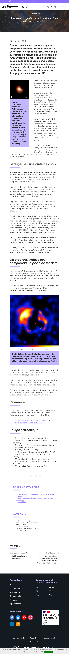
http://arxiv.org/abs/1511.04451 (29, 423)
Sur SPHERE (22, 502)
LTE (37, 591)
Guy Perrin (22, 526)
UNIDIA (51, 587)
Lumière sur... (36, 13)
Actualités (15, 546)
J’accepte (49, 652)
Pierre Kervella (23, 521)
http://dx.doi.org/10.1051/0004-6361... (31, 420)
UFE (50, 595)
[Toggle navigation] (63, 6)
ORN (50, 591)
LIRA (37, 587)
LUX (37, 595)
